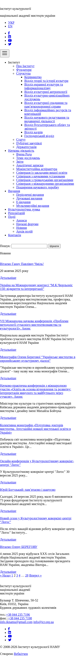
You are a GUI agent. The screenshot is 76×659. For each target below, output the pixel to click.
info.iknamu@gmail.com (16, 622)
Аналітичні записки (29, 165)
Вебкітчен (21, 654)
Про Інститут (25, 66)
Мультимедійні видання (32, 205)
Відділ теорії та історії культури (46, 80)
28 (26, 575)
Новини (21, 227)
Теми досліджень (28, 158)
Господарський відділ (39, 136)
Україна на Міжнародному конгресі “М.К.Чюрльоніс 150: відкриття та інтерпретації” (36, 287)
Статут (21, 139)
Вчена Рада (24, 154)
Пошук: (5, 246)
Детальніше (8, 277)
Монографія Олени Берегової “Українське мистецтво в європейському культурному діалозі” (37, 358)
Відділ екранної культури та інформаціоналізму (43, 86)
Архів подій (24, 231)
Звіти (20, 161)
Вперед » (35, 575)
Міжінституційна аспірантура (36, 169)
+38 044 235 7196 (18, 614)
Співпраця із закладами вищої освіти (41, 172)
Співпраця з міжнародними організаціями (45, 183)
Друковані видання (29, 198)
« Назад (5, 575)
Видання (14, 191)
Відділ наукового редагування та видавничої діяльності (46, 119)
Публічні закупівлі (29, 143)
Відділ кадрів (33, 132)
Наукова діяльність (21, 150)
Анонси (21, 220)
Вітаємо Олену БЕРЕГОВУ (18, 547)
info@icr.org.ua (43, 622)
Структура (23, 73)
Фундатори (23, 69)
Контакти (14, 235)
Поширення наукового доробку (37, 187)
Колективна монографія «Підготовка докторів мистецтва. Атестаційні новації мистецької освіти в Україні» (35, 428)
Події (11, 216)
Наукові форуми (27, 224)
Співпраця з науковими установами (40, 176)
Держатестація (26, 147)
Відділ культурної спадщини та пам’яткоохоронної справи (45, 104)
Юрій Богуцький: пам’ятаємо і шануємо (28, 489)
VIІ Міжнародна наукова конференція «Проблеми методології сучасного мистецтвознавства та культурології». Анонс (34, 324)
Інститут (14, 62)
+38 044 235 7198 (20, 618)
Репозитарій (16, 213)
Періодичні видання (30, 194)
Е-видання (23, 202)
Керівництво (33, 77)
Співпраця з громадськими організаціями (44, 180)
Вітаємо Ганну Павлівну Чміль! (22, 264)
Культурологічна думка (24, 209)
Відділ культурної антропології (45, 92)
